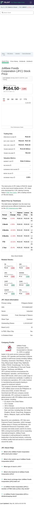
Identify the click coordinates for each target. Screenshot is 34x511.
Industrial (17, 53)
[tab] (5, 61)
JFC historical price (12, 208)
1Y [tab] (21, 99)
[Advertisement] (17, 34)
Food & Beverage (26, 53)
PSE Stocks (10, 53)
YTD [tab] (25, 99)
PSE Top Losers (11, 192)
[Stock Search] (17, 12)
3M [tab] (12, 99)
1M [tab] (8, 99)
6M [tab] (17, 99)
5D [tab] (4, 99)
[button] (19, 88)
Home (3, 53)
